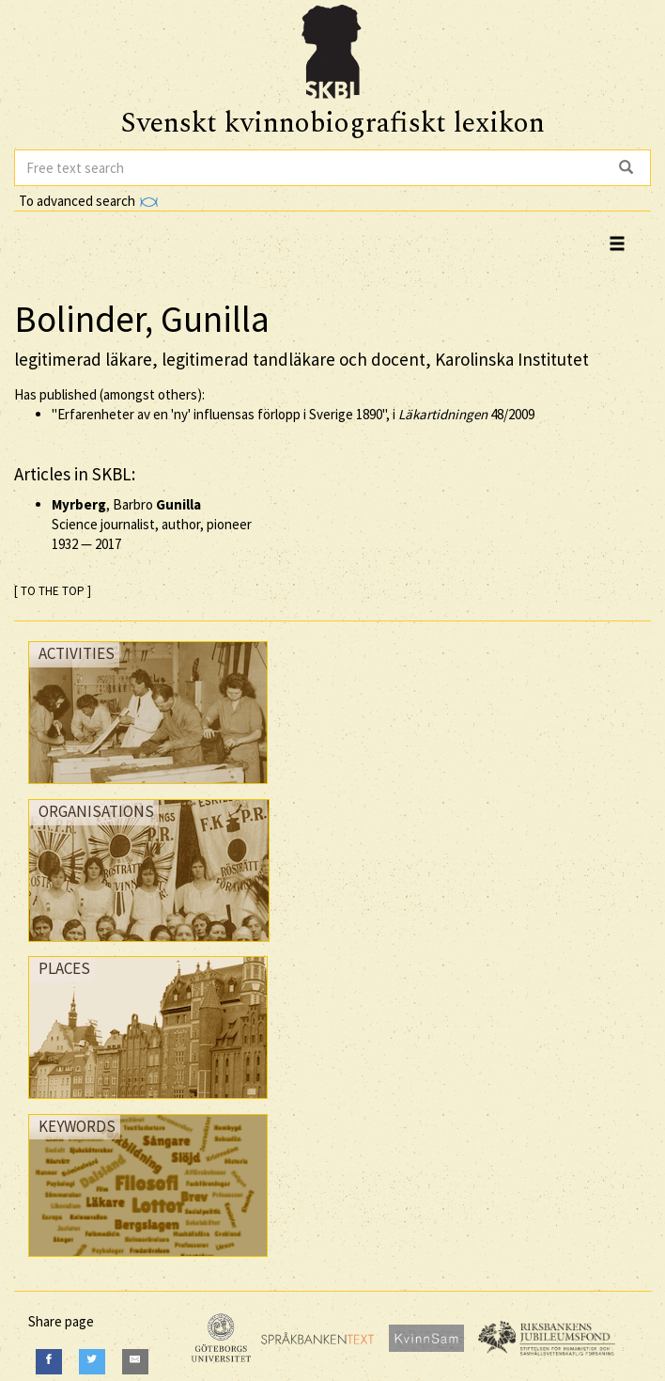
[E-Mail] (135, 1361)
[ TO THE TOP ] (52, 591)
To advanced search (88, 201)
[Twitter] (92, 1361)
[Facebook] (49, 1361)
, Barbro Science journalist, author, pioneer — (152, 524)
